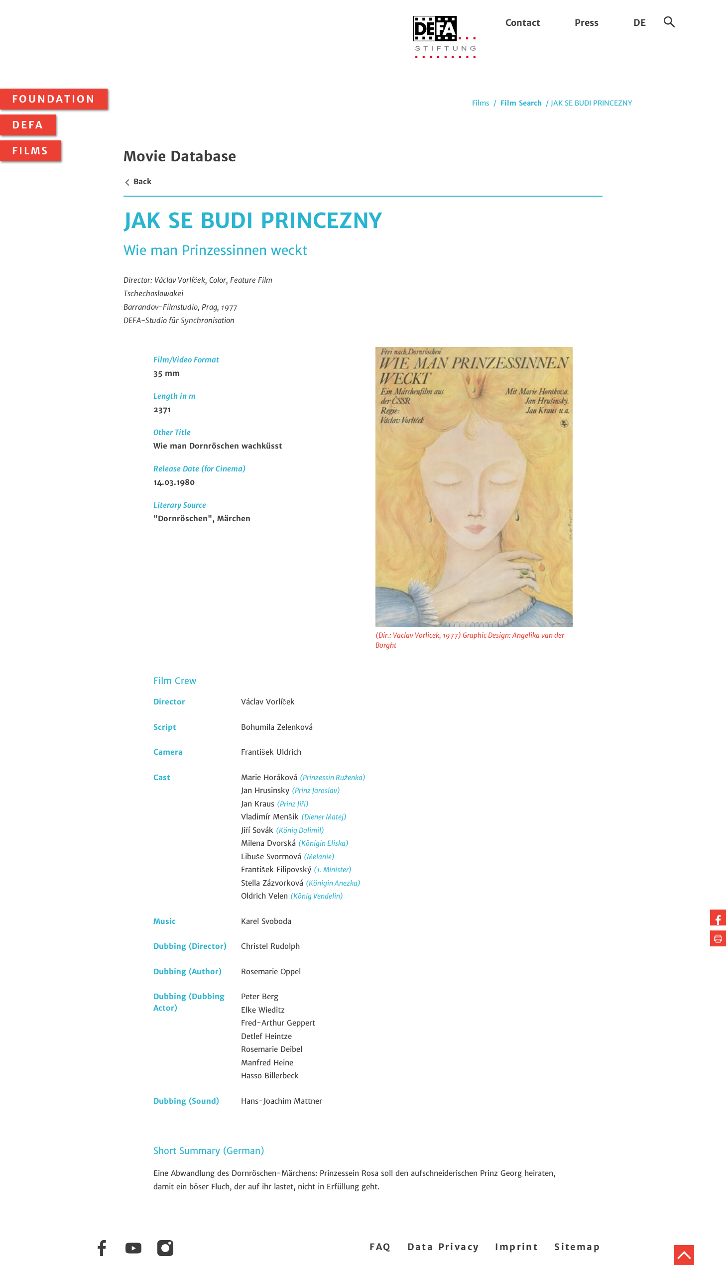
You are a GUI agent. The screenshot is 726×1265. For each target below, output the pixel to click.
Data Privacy (443, 1247)
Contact (522, 22)
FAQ (380, 1247)
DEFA (28, 124)
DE (639, 22)
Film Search (521, 103)
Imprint (516, 1247)
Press (587, 22)
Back (137, 181)
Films (30, 150)
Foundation (54, 99)
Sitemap (577, 1247)
